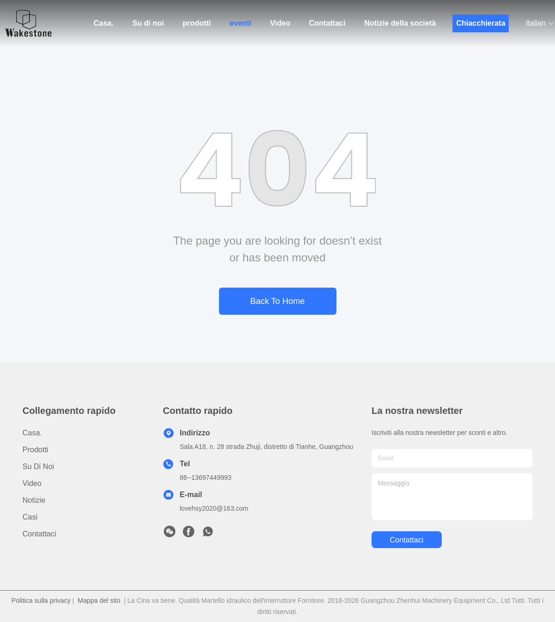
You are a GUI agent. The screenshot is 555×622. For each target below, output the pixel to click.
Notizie (33, 500)
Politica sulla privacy (41, 600)
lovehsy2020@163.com (214, 508)
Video (280, 23)
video (32, 483)
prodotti (197, 23)
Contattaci (327, 23)
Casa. (104, 23)
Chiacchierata (480, 23)
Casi (29, 517)
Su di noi (148, 23)
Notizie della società (400, 23)
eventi (240, 23)
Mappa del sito (99, 600)
